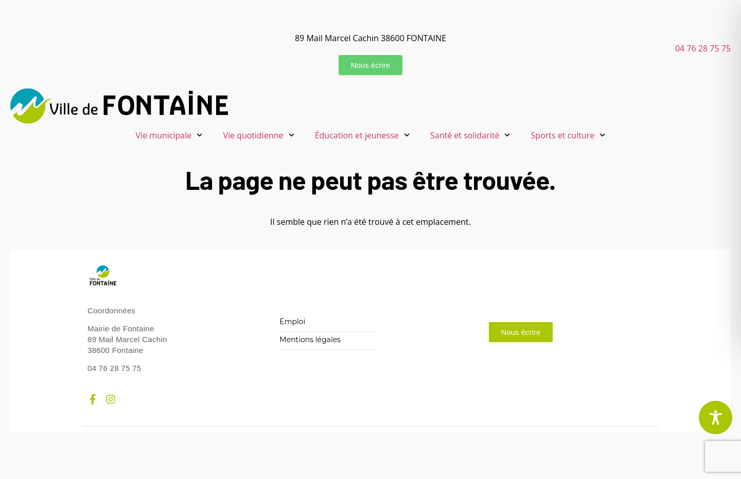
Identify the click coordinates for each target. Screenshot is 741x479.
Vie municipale (169, 135)
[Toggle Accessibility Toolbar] (715, 417)
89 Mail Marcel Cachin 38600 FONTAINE (370, 38)
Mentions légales (310, 340)
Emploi (292, 322)
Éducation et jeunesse (362, 135)
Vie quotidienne (258, 135)
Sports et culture (568, 135)
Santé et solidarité (470, 135)
